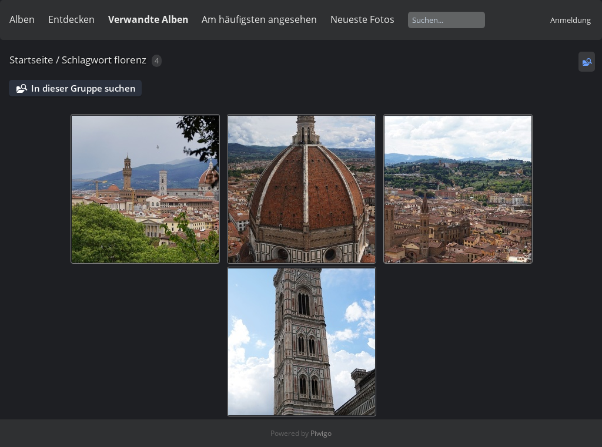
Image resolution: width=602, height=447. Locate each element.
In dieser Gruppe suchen (83, 88)
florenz (130, 59)
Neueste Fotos (362, 19)
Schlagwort (87, 59)
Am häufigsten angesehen (259, 19)
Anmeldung (570, 20)
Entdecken (71, 19)
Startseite (31, 59)
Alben (22, 19)
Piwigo (321, 433)
